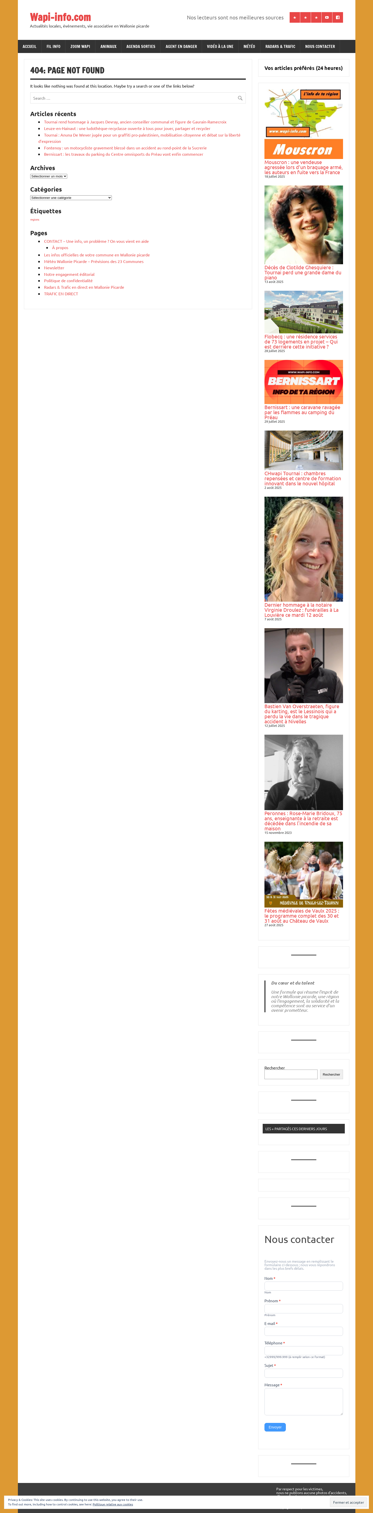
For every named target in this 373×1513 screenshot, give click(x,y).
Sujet (270, 1365)
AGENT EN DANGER (181, 46)
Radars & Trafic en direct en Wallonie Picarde (84, 286)
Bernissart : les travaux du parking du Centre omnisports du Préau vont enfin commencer (123, 153)
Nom (270, 1278)
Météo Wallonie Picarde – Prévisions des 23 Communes (94, 261)
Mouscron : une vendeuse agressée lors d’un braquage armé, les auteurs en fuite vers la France (303, 167)
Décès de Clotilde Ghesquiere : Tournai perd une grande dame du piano (302, 272)
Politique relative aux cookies (113, 1504)
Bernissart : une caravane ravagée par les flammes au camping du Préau (302, 412)
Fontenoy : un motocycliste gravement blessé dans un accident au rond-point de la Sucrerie (125, 147)
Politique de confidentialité (68, 280)
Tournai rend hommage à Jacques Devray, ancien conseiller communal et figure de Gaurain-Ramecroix (135, 121)
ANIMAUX (108, 46)
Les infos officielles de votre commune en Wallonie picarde (97, 254)
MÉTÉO (249, 46)
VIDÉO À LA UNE (220, 46)
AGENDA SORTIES (140, 46)
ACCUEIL (30, 46)
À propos (60, 247)
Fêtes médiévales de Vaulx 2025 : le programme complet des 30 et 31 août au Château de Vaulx (301, 915)
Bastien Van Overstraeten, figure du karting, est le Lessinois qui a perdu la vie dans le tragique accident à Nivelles (301, 713)
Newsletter (54, 267)
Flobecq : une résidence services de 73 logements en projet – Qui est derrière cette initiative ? (301, 341)
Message (273, 1385)
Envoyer (275, 1427)
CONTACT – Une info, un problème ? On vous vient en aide (96, 241)
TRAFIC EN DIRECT (61, 293)
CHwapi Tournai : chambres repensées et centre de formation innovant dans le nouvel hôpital (302, 478)
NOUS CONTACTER (320, 46)
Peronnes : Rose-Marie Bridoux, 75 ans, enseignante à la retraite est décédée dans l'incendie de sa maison (303, 820)
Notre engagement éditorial (69, 274)
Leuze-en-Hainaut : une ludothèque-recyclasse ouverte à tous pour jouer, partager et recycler (127, 128)
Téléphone (274, 1343)
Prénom (272, 1301)
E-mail (271, 1323)
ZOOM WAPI (80, 46)
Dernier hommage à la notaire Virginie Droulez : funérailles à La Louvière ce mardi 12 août (301, 609)
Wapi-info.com (60, 17)
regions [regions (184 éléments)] (34, 219)
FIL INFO (53, 46)
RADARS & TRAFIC (280, 46)
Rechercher (274, 1067)
